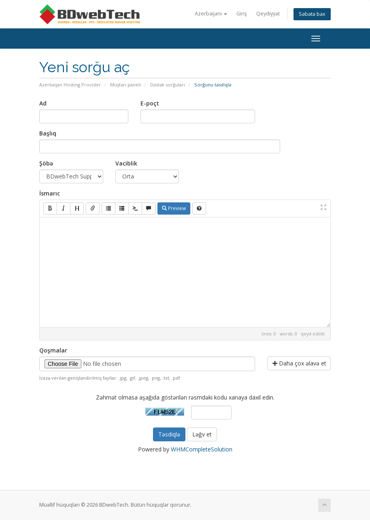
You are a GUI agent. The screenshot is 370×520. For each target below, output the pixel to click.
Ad (43, 103)
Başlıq (47, 133)
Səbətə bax (312, 14)
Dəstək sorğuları (167, 85)
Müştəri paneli (125, 85)
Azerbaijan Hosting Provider (70, 85)
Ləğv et (202, 434)
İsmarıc (49, 193)
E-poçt (149, 103)
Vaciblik (126, 163)
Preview (174, 208)
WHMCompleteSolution (201, 449)
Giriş (241, 13)
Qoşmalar (53, 350)
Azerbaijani (211, 13)
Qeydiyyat (268, 13)
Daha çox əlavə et (299, 363)
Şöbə (46, 163)
